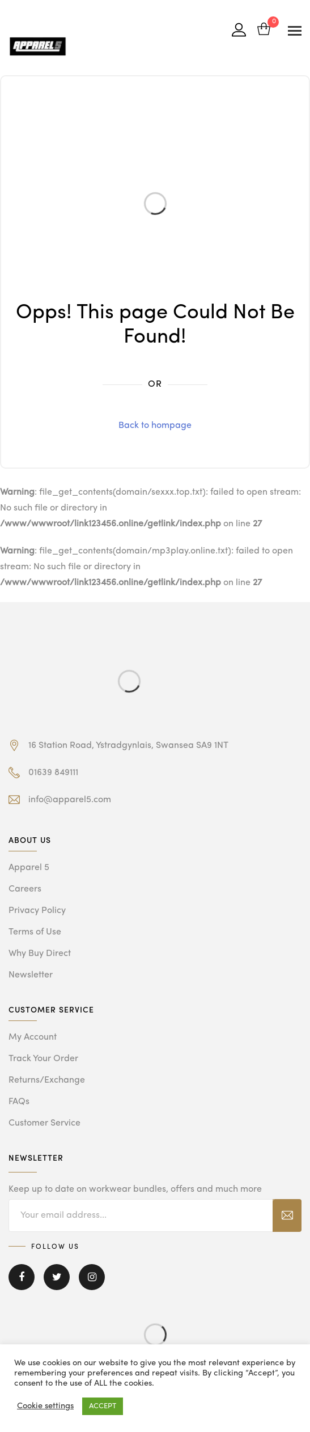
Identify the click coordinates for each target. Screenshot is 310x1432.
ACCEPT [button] (102, 1406)
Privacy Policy (37, 910)
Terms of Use (35, 932)
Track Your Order (43, 1058)
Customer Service (44, 1123)
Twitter (57, 1277)
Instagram (92, 1277)
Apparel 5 (29, 867)
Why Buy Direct (40, 953)
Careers (25, 889)
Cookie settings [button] (45, 1406)
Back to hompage (155, 425)
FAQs (19, 1101)
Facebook (22, 1277)
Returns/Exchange (47, 1080)
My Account (33, 1037)
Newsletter (31, 975)
